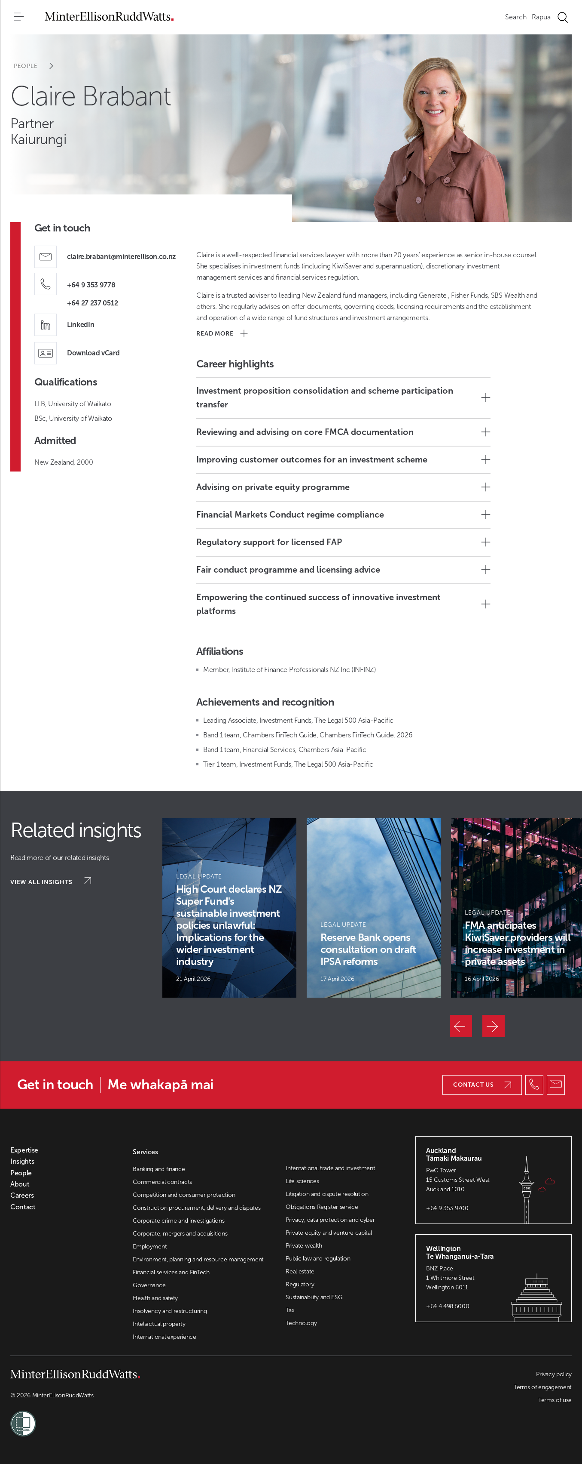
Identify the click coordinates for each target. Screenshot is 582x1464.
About (19, 1184)
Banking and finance (159, 1169)
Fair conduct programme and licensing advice (343, 569)
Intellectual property (159, 1324)
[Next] (493, 1026)
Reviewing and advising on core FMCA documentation (343, 432)
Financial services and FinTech (171, 1272)
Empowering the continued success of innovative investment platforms (343, 604)
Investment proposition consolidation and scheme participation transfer (343, 397)
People (39, 66)
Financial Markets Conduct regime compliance (343, 514)
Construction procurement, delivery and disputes (196, 1207)
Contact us (482, 1084)
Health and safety (155, 1298)
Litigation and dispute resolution (327, 1194)
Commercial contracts (162, 1182)
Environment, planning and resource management (198, 1259)
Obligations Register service (322, 1207)
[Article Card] (229, 908)
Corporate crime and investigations (178, 1220)
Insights (22, 1161)
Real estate (300, 1271)
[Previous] (461, 1026)
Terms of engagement (543, 1387)
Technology (301, 1323)
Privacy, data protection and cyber (330, 1220)
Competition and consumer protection (184, 1195)
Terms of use (555, 1400)
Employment (150, 1246)
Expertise (24, 1150)
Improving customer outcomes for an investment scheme (343, 459)
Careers (22, 1195)
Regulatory (300, 1284)
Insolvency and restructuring (170, 1311)
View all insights (50, 881)
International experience (164, 1337)
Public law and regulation (318, 1258)
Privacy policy (554, 1374)
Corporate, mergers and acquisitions (180, 1233)
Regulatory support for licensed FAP (343, 542)
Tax (290, 1310)
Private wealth (304, 1245)
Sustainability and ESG (314, 1297)
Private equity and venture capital (329, 1232)
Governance (149, 1285)
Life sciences (302, 1181)
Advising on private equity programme (343, 487)
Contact (23, 1207)
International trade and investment (330, 1168)
